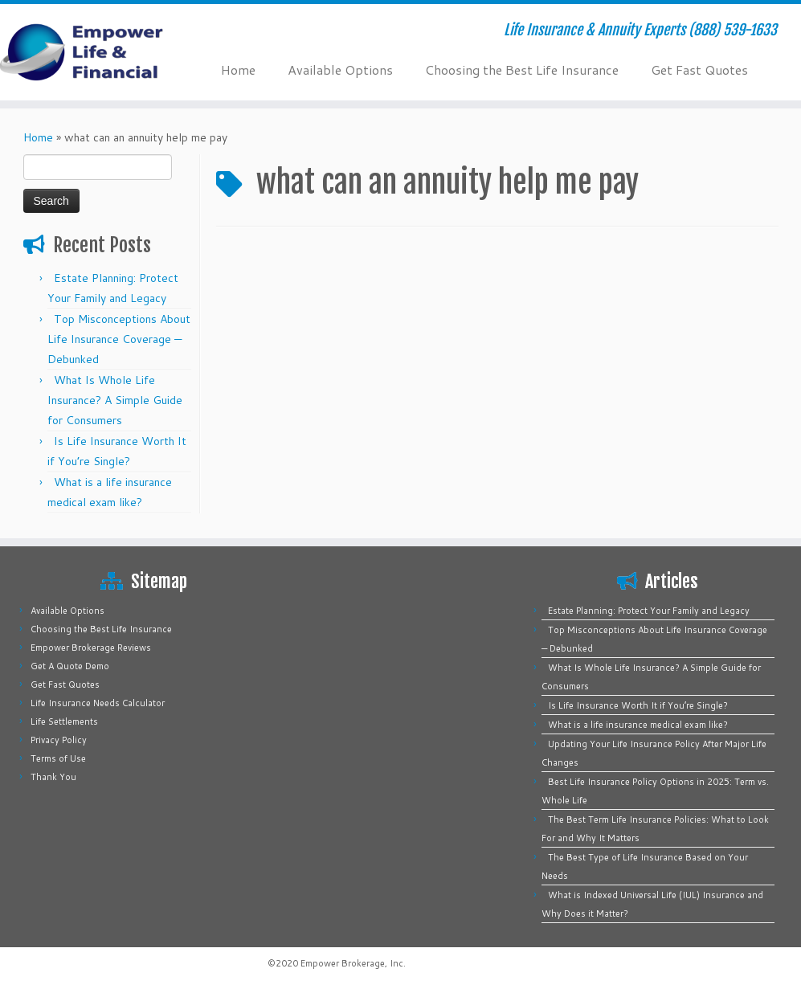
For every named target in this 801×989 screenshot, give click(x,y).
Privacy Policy (59, 740)
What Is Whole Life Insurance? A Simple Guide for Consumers (114, 400)
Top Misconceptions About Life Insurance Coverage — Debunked (118, 339)
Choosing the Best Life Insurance (522, 69)
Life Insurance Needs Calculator (98, 703)
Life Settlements (64, 721)
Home (238, 69)
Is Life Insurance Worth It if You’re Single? (638, 705)
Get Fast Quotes (699, 69)
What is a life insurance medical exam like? (638, 724)
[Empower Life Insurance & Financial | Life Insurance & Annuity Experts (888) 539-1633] (93, 52)
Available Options (340, 69)
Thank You (53, 776)
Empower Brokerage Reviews (91, 647)
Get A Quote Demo (70, 666)
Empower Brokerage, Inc (351, 963)
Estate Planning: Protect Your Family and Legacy (649, 610)
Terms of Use (58, 758)
